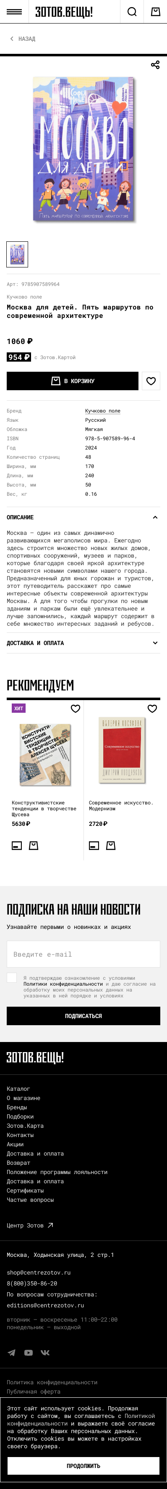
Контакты (20, 1135)
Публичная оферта (33, 1391)
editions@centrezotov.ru (45, 1305)
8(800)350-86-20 (32, 1283)
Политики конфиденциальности (63, 983)
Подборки (20, 1116)
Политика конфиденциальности (52, 1382)
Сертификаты (25, 1190)
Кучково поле (102, 410)
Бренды (17, 1107)
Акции (15, 1144)
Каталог (18, 1088)
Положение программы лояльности (57, 1172)
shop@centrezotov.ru (38, 1272)
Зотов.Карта (25, 1125)
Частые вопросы (30, 1199)
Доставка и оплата (35, 1153)
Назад (26, 38)
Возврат (18, 1162)
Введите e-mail (42, 954)
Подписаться (83, 1016)
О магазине (23, 1098)
